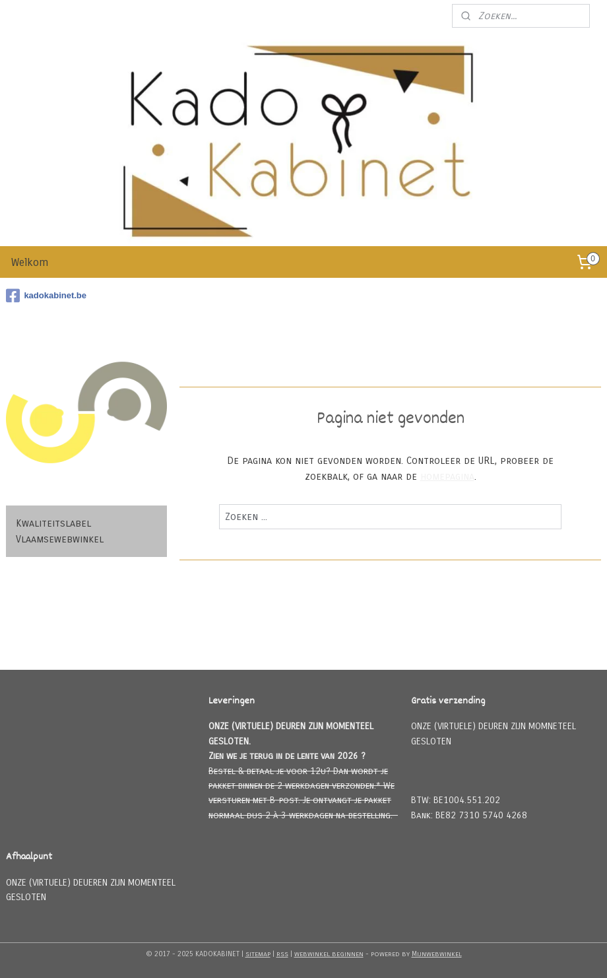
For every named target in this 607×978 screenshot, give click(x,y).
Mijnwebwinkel (437, 954)
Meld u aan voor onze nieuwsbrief (366, 16)
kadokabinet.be (46, 296)
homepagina (447, 477)
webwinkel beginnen (329, 954)
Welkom (29, 262)
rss (282, 954)
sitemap (258, 954)
